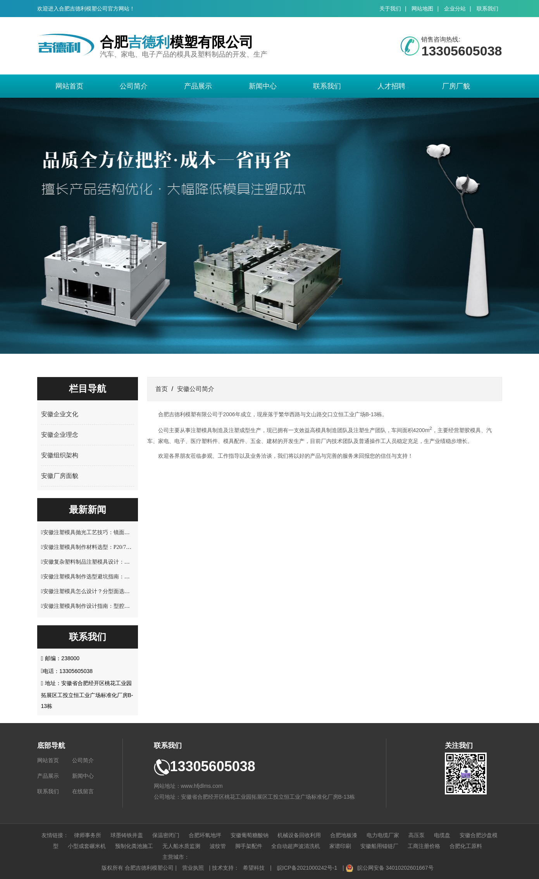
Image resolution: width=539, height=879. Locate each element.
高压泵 (416, 835)
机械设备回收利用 (299, 835)
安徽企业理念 (59, 434)
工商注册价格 (424, 846)
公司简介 (134, 86)
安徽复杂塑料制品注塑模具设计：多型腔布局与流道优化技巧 (116, 562)
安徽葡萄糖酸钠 (250, 835)
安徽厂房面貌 (59, 475)
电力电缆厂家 (383, 835)
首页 (161, 389)
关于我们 (390, 8)
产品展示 (198, 86)
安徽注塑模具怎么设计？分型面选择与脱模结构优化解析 (111, 591)
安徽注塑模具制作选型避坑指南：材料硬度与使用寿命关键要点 (119, 577)
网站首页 (69, 86)
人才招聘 (391, 86)
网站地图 (422, 8)
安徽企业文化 (59, 414)
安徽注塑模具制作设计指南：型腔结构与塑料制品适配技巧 (113, 606)
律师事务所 (87, 835)
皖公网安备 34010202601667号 (395, 868)
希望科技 (254, 868)
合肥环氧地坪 (205, 835)
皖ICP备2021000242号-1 (307, 868)
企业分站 (455, 8)
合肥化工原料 (465, 846)
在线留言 (83, 791)
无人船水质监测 (181, 846)
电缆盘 (442, 835)
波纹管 (218, 846)
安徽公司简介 (195, 389)
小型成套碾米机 (87, 846)
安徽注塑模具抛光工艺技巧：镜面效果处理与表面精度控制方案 (119, 532)
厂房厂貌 (456, 86)
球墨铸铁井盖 (126, 835)
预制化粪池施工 (134, 846)
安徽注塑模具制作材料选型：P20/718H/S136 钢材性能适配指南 (118, 547)
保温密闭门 (165, 835)
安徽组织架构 (59, 455)
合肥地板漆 (343, 835)
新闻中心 (263, 86)
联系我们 (487, 8)
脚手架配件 (248, 846)
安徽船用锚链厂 (379, 846)
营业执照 (193, 868)
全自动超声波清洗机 (295, 846)
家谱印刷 (340, 846)
